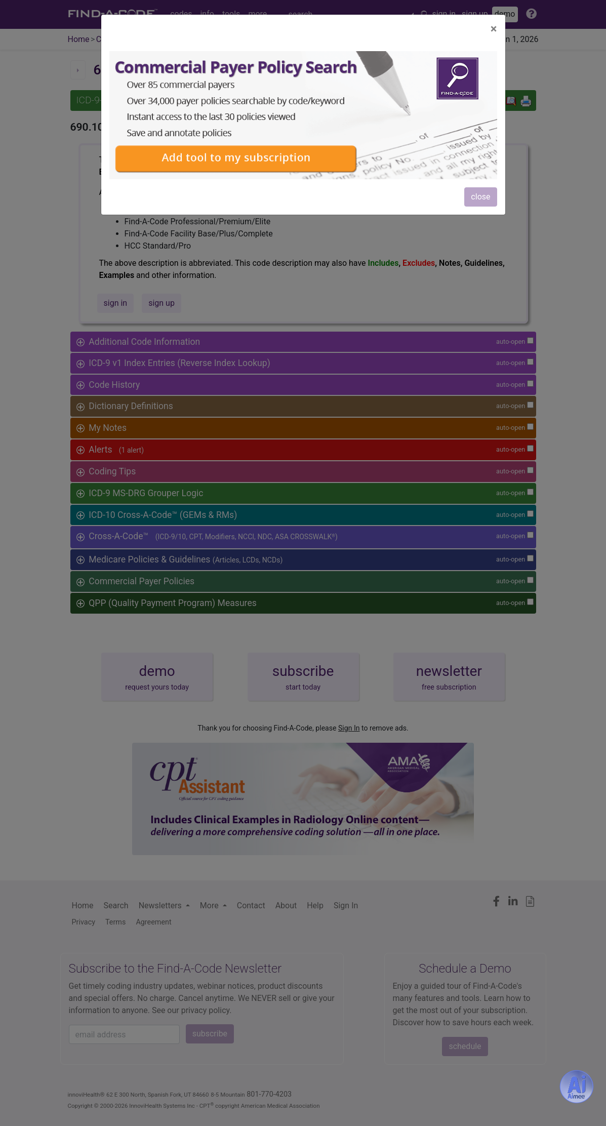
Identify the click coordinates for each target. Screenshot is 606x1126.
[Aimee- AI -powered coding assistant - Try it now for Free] (576, 1086)
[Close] (493, 29)
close (480, 197)
